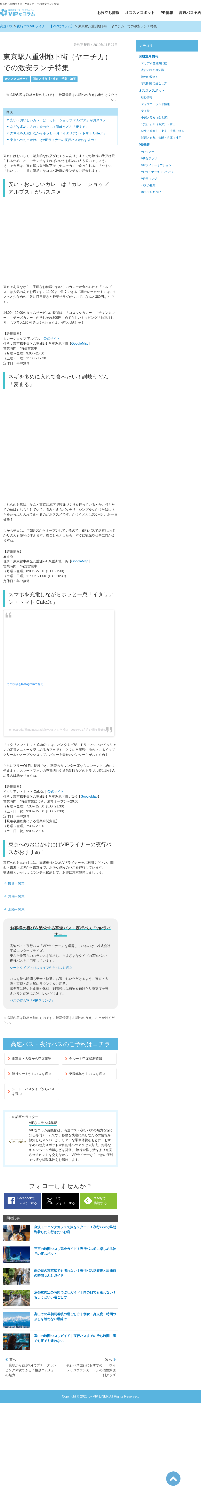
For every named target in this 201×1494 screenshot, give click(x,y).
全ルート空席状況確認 (83, 1058)
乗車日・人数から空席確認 (29, 1058)
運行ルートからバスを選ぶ (29, 1073)
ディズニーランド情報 (155, 104)
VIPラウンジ (149, 178)
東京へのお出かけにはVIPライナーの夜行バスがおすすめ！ (53, 140)
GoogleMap (79, 343)
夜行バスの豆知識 (152, 70)
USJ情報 (146, 97)
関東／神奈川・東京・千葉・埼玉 (54, 78)
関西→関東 (16, 883)
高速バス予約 (190, 13)
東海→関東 (16, 896)
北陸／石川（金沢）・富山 (158, 124)
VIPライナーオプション (156, 165)
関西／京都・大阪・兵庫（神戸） (162, 137)
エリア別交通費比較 (154, 63)
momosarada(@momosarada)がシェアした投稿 (37, 729)
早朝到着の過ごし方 (154, 83)
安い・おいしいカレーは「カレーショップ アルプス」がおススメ (58, 120)
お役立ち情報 (108, 13)
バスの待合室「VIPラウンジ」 (32, 1000)
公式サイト (51, 338)
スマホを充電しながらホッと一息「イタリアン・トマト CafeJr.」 (58, 133)
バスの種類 (148, 185)
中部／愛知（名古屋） (155, 117)
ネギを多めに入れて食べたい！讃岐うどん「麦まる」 (49, 126)
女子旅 (145, 110)
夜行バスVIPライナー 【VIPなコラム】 (45, 26)
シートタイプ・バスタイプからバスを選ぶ (41, 967)
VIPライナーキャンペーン (157, 171)
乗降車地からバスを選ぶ (85, 1073)
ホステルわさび (151, 192)
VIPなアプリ (149, 158)
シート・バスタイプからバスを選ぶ (31, 1091)
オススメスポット (140, 13)
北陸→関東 (16, 909)
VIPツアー (147, 151)
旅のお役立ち (149, 76)
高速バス (6, 26)
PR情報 (167, 13)
